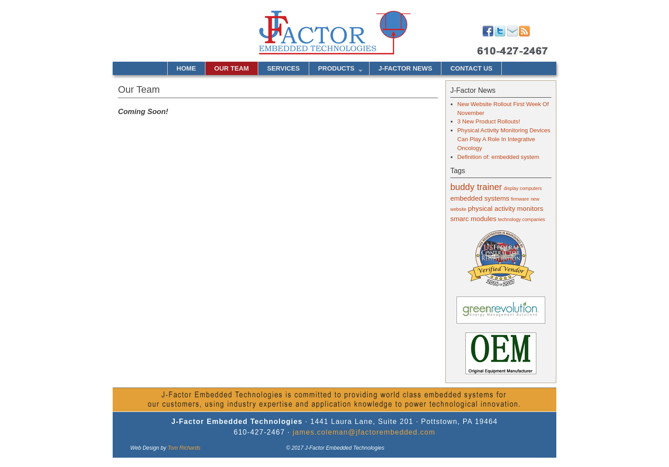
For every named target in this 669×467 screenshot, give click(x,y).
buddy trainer (476, 187)
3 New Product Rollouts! (488, 121)
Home (186, 68)
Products (335, 70)
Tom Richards (184, 448)
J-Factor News (405, 68)
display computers (523, 188)
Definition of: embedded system (498, 157)
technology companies (521, 219)
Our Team (231, 68)
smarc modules (473, 218)
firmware (520, 199)
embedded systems (479, 198)
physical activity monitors (505, 208)
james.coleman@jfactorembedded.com (364, 432)
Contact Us (471, 68)
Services (283, 68)
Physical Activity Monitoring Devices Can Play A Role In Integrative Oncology (504, 139)
